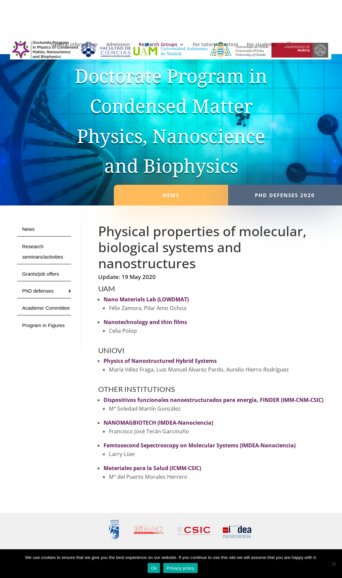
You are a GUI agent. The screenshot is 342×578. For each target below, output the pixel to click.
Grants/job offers (40, 274)
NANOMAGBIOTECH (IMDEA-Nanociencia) (158, 422)
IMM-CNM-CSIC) (303, 400)
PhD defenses (37, 291)
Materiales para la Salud (136, 468)
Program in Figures (43, 325)
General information (74, 44)
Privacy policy (180, 568)
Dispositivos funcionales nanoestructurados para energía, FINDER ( (193, 400)
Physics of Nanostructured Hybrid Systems (160, 361)
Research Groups (158, 44)
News (28, 229)
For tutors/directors (215, 44)
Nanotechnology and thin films (145, 322)
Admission (118, 44)
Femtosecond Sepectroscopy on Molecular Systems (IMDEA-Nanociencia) (200, 445)
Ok (154, 568)
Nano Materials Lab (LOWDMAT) (146, 299)
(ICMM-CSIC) (184, 468)
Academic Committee (46, 308)
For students (261, 44)
